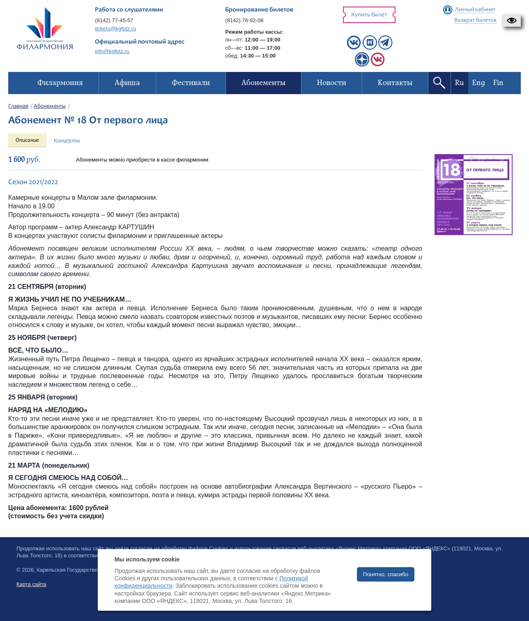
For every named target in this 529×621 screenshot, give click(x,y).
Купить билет (369, 15)
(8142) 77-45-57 (114, 20)
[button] (511, 20)
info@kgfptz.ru (112, 51)
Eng (478, 83)
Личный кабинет (475, 10)
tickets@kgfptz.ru (115, 28)
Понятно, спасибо (385, 574)
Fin (498, 83)
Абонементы (50, 106)
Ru (459, 83)
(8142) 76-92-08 (244, 20)
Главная (18, 106)
